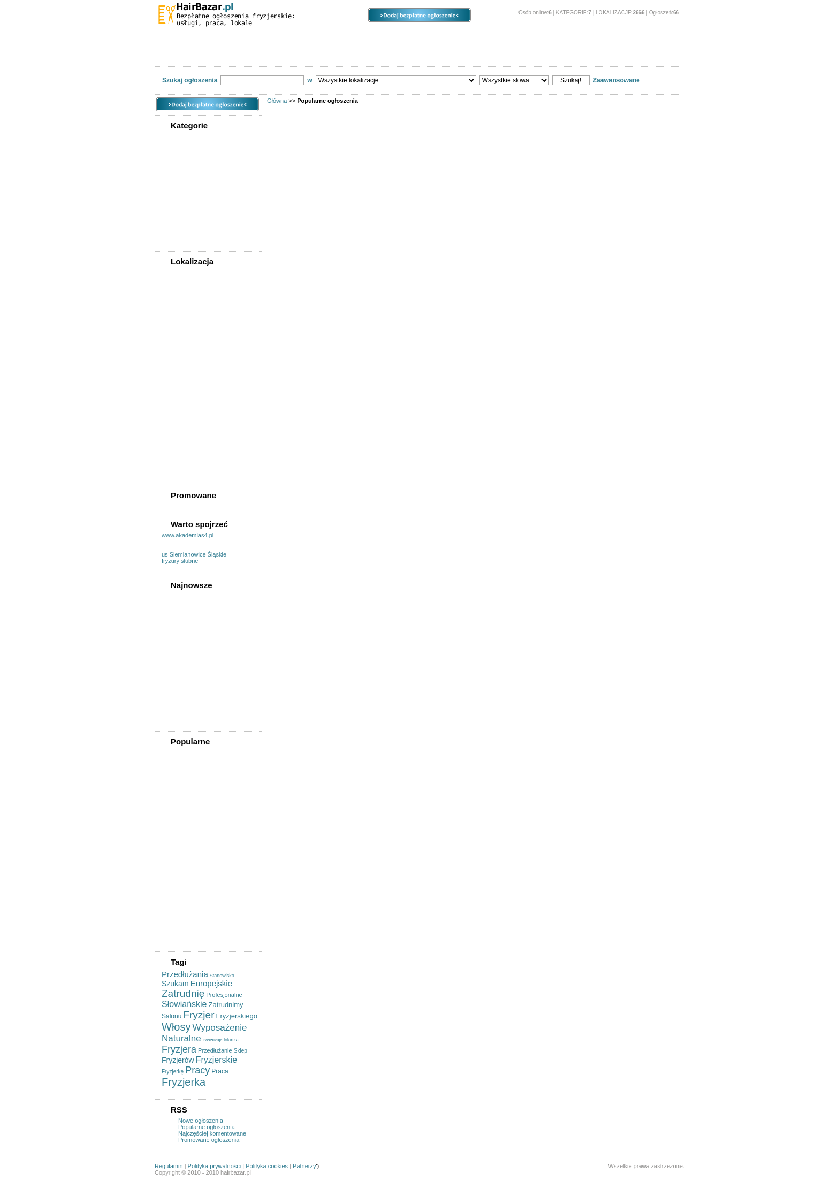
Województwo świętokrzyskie (205, 415)
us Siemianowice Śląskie (194, 554)
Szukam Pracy (184, 684)
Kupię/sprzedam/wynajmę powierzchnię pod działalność (205, 191)
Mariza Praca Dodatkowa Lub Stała (205, 637)
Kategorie (195, 37)
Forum (252, 54)
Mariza (231, 1039)
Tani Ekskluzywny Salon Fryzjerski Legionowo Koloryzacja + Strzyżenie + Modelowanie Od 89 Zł (201, 763)
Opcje (446, 37)
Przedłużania (185, 974)
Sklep (240, 1051)
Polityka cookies (267, 1166)
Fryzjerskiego (236, 1016)
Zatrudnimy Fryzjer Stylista (202, 624)
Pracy (197, 1070)
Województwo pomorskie (199, 395)
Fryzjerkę (173, 1072)
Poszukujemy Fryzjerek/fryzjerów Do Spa (202, 813)
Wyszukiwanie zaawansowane (327, 54)
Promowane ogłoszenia (208, 1140)
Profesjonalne (224, 995)
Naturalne (181, 1038)
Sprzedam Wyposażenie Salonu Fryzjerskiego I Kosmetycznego (197, 849)
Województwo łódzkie (194, 334)
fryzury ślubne (180, 561)
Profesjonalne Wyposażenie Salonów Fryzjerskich (203, 899)
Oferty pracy (181, 204)
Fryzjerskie (216, 1059)
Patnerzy (304, 1166)
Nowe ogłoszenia (200, 1120)
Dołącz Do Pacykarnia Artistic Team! (205, 654)
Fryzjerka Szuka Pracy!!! (198, 912)
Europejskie (211, 983)
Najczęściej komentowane (212, 1133)
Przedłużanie (215, 1050)
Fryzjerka (183, 1082)
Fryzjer (198, 1014)
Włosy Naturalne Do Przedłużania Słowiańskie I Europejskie (201, 929)
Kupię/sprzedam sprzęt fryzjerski (196, 174)
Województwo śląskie (194, 405)
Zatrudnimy (226, 1005)
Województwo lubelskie (197, 313)
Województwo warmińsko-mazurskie (201, 428)
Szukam (175, 983)
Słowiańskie (184, 1004)
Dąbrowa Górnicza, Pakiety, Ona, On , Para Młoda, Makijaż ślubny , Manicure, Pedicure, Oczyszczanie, (206, 876)
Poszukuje (213, 1040)
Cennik (454, 54)
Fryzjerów (178, 1060)
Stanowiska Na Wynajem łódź (205, 783)
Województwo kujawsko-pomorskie (198, 300)
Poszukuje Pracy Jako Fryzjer (205, 705)
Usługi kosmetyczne (192, 225)
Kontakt (496, 54)
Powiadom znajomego (193, 54)
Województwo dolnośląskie (202, 469)
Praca (219, 1071)
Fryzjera (179, 1049)
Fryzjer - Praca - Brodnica (199, 614)
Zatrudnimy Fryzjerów (194, 715)
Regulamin (407, 54)
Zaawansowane (616, 80)
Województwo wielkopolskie (203, 442)
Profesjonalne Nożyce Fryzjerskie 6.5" (194, 830)
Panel (513, 37)
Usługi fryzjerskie (188, 161)
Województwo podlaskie (198, 385)
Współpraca (180, 235)
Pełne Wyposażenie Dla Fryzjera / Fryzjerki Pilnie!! (200, 796)
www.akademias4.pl (187, 535)
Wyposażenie (220, 1028)
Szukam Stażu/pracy (192, 694)
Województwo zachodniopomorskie (193, 455)
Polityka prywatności (214, 1166)
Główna (277, 100)
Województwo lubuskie (196, 324)
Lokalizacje (280, 37)
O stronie (586, 37)
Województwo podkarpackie (203, 374)
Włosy (176, 1027)
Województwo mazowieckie (202, 354)
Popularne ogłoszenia (206, 1127)
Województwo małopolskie (201, 344)
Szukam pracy (184, 214)
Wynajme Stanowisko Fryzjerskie (194, 671)
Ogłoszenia (368, 37)
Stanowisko (222, 975)
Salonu (171, 1016)
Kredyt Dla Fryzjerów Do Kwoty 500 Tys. (198, 601)
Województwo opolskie (196, 364)
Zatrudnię (183, 993)
